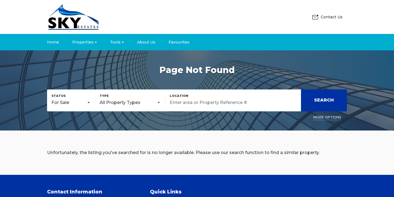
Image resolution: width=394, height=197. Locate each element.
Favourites (179, 42)
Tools (117, 42)
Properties (84, 42)
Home (53, 42)
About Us (146, 42)
